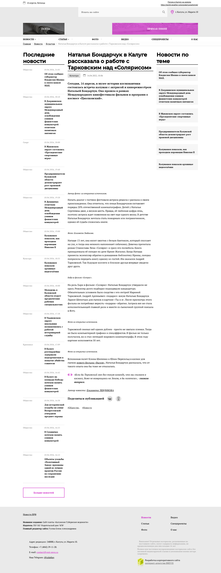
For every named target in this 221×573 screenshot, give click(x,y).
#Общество (73, 407)
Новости (29, 39)
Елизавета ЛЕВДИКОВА (100, 390)
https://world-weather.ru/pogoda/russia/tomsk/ (179, 5)
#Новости (87, 407)
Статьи (64, 39)
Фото (95, 39)
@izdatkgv (49, 557)
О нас (194, 39)
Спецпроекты (160, 39)
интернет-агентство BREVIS (159, 563)
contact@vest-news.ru (47, 552)
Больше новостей (44, 492)
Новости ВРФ (29, 514)
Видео (125, 39)
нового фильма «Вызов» (91, 362)
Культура (74, 75)
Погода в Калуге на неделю (179, 2)
